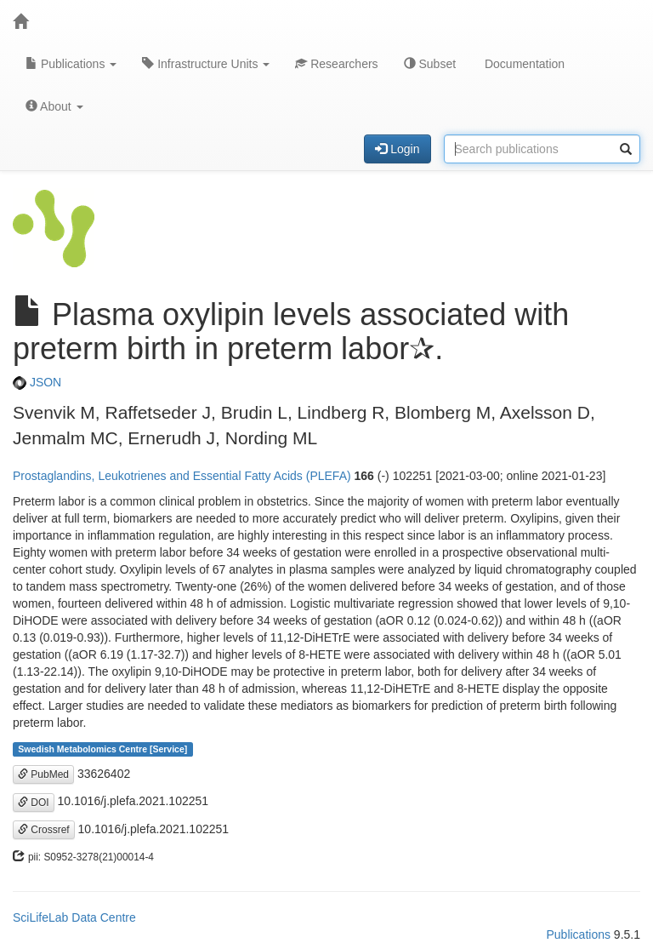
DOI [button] (33, 803)
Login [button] (397, 149)
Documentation (523, 64)
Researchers (336, 64)
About (54, 106)
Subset (430, 64)
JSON (37, 382)
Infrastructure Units (206, 64)
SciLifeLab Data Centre (74, 917)
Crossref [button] (44, 830)
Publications (71, 64)
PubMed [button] (43, 774)
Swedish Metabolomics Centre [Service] (102, 749)
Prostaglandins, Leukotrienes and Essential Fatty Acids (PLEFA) (182, 476)
